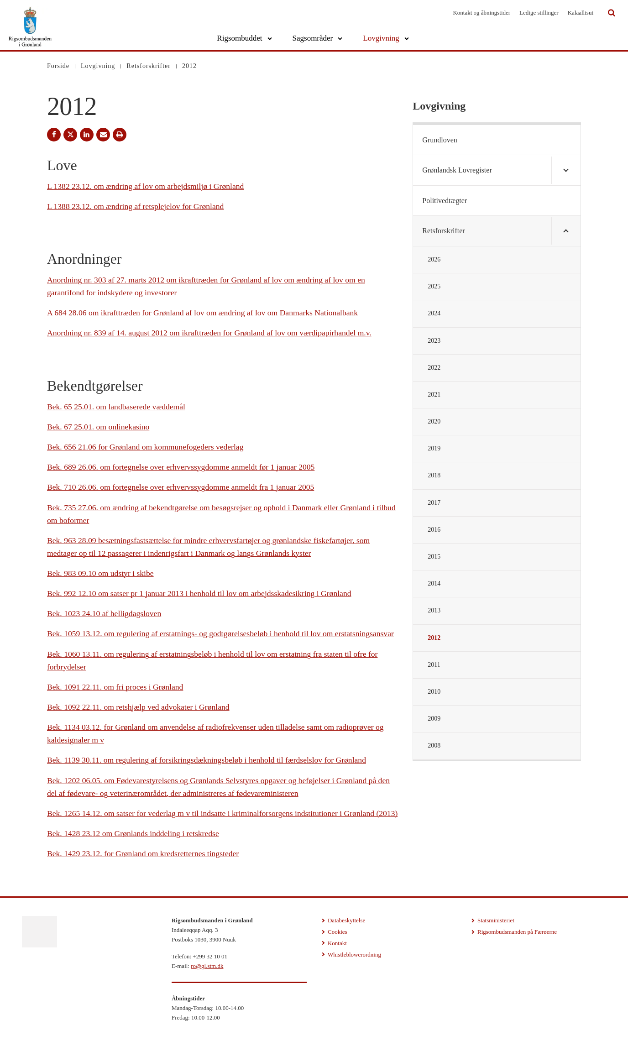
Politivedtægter (444, 200)
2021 (434, 394)
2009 (434, 718)
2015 (434, 556)
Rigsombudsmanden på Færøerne (517, 931)
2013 (434, 610)
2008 (434, 745)
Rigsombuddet (239, 38)
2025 (434, 286)
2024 (434, 313)
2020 (434, 421)
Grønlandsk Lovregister (457, 170)
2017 (434, 502)
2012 (434, 637)
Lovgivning (381, 38)
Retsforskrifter (443, 231)
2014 (434, 583)
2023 (434, 340)
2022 (434, 367)
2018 (434, 475)
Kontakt (337, 943)
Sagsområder (313, 38)
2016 (434, 529)
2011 (434, 664)
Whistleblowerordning (354, 954)
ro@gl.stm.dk (207, 966)
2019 (434, 448)
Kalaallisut (580, 12)
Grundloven (439, 140)
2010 (434, 691)
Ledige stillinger (539, 12)
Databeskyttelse (346, 920)
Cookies (337, 931)
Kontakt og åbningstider (481, 12)
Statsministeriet (495, 920)
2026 (434, 259)
